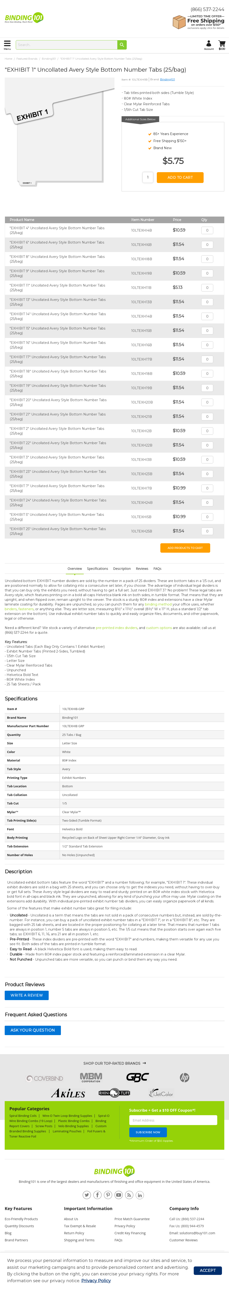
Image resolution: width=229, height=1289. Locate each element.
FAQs (158, 568)
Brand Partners (16, 1240)
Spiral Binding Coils (23, 1116)
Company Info (184, 1208)
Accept (208, 1270)
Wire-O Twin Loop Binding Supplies (67, 1116)
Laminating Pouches (67, 1131)
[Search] (122, 45)
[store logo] (25, 17)
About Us (71, 1219)
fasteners (26, 609)
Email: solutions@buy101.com (192, 1233)
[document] (100, 1270)
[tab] (32, 1210)
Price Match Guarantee (132, 1219)
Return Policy (74, 1233)
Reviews (142, 568)
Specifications (97, 568)
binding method (158, 604)
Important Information (88, 1208)
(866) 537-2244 (207, 9)
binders (11, 609)
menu (7, 48)
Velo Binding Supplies (74, 1126)
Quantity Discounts (19, 1226)
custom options (159, 628)
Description (122, 568)
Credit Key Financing (130, 1233)
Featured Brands (26, 58)
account (209, 48)
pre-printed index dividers (116, 628)
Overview (75, 568)
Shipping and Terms (79, 1240)
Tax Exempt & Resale (80, 1226)
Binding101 (49, 58)
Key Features (18, 1208)
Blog (8, 1233)
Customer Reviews (184, 1240)
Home (8, 58)
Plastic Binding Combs (74, 1121)
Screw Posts (44, 1126)
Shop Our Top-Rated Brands (111, 1063)
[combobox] (71, 45)
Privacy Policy (96, 1280)
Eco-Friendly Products (21, 1219)
